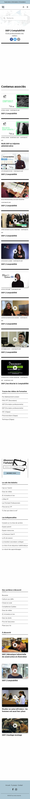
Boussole (5, 595)
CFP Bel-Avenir (5, 110)
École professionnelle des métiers (15, 35)
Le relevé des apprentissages (11, 549)
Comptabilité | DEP (15, 110)
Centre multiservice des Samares (10, 317)
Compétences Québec (9, 607)
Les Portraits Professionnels (11, 503)
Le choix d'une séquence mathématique (15, 546)
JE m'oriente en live (8, 495)
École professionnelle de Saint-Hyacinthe (12, 199)
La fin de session (7, 538)
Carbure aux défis (8, 599)
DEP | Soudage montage (12, 735)
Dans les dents (7, 618)
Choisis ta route (7, 603)
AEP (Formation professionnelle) (12, 404)
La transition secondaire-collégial (12, 542)
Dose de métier (7, 492)
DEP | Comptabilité (9, 174)
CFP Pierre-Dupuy (5, 349)
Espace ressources (8, 530)
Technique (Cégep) (8, 419)
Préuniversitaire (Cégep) (10, 416)
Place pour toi (6, 625)
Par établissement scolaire (10, 397)
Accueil (7, 785)
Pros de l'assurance (8, 622)
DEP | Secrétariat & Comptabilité (14, 383)
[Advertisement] (15, 440)
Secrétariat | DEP (14, 137)
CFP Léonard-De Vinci (6, 171)
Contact (20, 785)
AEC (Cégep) (6, 412)
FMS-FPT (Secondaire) (9, 400)
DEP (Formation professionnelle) (12, 408)
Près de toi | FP (7, 507)
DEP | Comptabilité (9, 113)
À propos (14, 785)
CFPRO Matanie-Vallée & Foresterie (10, 229)
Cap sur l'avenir (7, 488)
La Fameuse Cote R (8, 534)
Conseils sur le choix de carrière (12, 523)
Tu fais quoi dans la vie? (9, 511)
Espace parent (6, 527)
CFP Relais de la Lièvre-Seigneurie (10, 377)
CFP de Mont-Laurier (6, 261)
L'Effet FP (5, 499)
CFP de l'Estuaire (5, 289)
